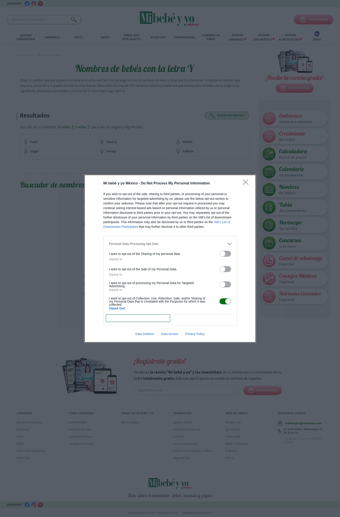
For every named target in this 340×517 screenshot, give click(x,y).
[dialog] (170, 258)
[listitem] (170, 244)
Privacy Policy (195, 334)
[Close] (247, 183)
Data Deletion (144, 334)
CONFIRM (138, 318)
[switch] (225, 254)
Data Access (169, 334)
